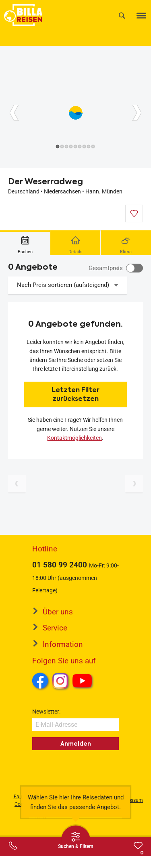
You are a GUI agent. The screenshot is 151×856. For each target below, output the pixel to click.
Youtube (83, 682)
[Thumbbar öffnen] (75, 840)
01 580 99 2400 (59, 564)
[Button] (14, 113)
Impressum (130, 800)
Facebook (40, 681)
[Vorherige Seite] (17, 483)
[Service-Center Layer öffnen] (13, 845)
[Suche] (122, 15)
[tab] (25, 242)
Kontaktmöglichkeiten (74, 438)
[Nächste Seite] (134, 483)
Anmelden (75, 744)
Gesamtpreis (106, 268)
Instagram (60, 681)
